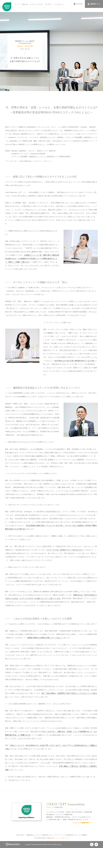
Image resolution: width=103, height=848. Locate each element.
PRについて (65, 838)
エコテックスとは (36, 4)
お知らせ (24, 4)
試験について (55, 838)
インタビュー (59, 4)
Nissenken (12, 844)
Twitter (92, 844)
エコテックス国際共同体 (7, 6)
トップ (17, 4)
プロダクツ (48, 4)
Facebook (96, 844)
